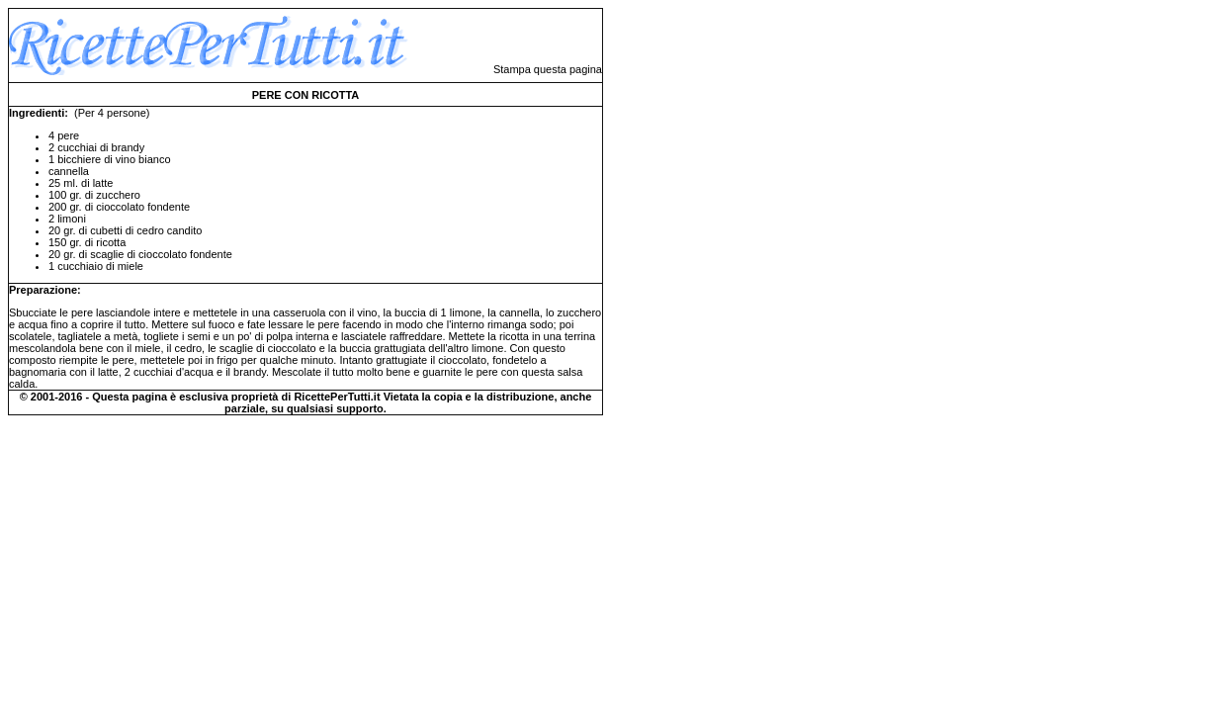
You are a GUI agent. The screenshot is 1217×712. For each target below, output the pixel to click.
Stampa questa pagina (547, 69)
